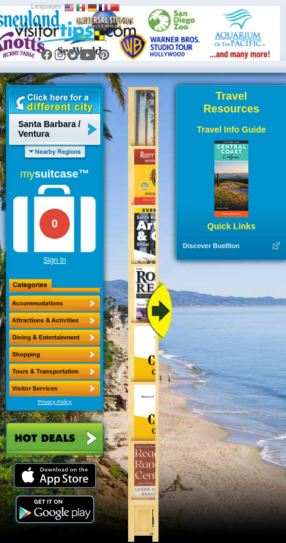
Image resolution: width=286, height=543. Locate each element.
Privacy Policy (55, 402)
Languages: (47, 6)
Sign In (54, 260)
